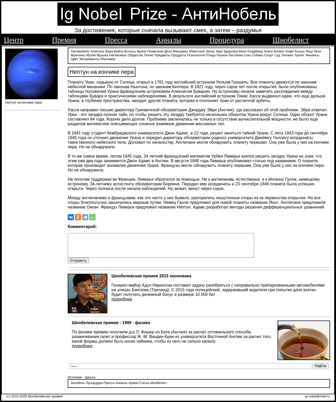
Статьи (144, 387)
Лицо (309, 51)
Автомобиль (80, 51)
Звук (219, 51)
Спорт (268, 55)
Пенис (149, 55)
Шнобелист (290, 40)
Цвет (74, 58)
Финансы (313, 55)
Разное (222, 55)
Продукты (178, 55)
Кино (242, 51)
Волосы (130, 51)
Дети (167, 51)
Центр (13, 40)
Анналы (168, 40)
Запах (210, 51)
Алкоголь (97, 51)
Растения (235, 55)
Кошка (300, 51)
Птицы (211, 55)
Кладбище (255, 51)
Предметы (162, 55)
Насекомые (118, 55)
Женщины (180, 51)
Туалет (299, 55)
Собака (257, 55)
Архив (132, 387)
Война (118, 51)
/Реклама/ (107, 58)
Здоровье (230, 51)
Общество (135, 55)
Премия (64, 40)
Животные (197, 51)
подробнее (121, 304)
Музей (91, 55)
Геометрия (155, 51)
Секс (247, 55)
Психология (196, 55)
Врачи (141, 51)
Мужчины (78, 55)
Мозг (317, 51)
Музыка (102, 55)
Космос (279, 51)
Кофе (290, 51)
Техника (287, 55)
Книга (268, 51)
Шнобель (78, 387)
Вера (109, 51)
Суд (277, 55)
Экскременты (89, 58)
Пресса (116, 40)
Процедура (227, 40)
